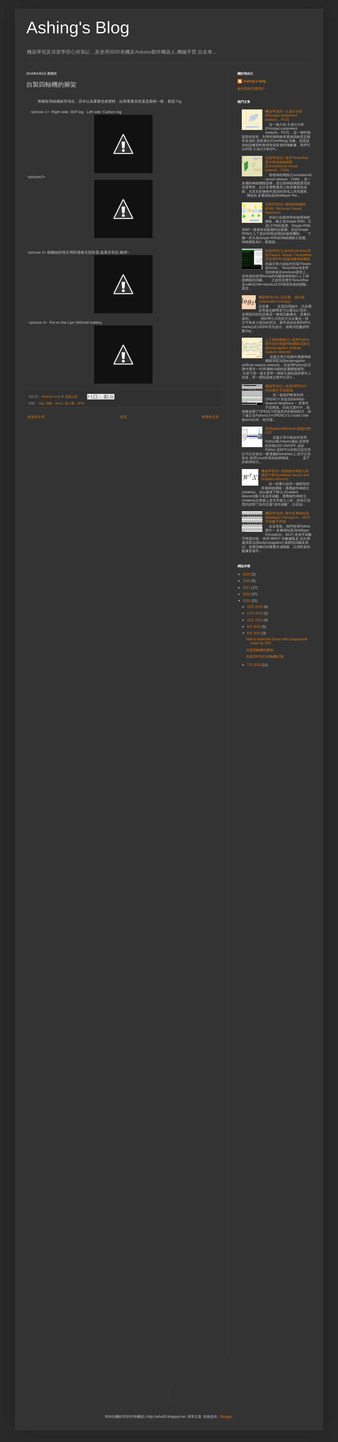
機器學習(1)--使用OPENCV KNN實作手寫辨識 (286, 388)
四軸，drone (54, 403)
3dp (41, 403)
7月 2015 (254, 665)
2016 (247, 594)
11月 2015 (255, 613)
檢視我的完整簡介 (251, 89)
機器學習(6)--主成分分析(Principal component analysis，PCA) (284, 115)
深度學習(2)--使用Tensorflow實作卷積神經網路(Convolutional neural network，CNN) (287, 164)
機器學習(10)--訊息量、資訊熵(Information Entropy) (282, 299)
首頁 (123, 417)
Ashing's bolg (254, 81)
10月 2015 (255, 620)
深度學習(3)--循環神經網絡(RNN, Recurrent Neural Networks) (285, 208)
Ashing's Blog (78, 27)
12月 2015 (255, 607)
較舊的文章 (210, 417)
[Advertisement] (280, 713)
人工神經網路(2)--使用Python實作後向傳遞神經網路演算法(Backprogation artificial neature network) (287, 346)
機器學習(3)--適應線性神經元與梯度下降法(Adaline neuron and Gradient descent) (285, 475)
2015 (247, 601)
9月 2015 (254, 627)
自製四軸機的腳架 (259, 650)
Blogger (226, 1417)
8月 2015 (254, 633)
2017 (247, 588)
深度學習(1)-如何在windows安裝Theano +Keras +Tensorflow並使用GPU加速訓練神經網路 (288, 255)
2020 (247, 574)
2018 (247, 581)
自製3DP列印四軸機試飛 (264, 657)
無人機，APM (74, 403)
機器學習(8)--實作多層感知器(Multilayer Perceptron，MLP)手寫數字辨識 (287, 517)
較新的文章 (36, 417)
